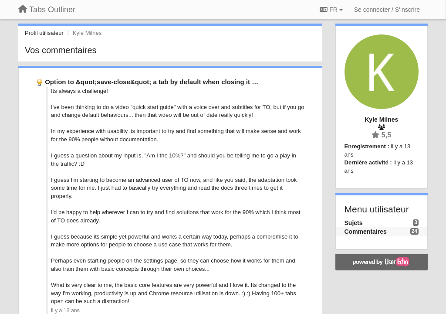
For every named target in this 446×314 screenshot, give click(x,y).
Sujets (354, 222)
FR (331, 9)
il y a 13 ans (65, 310)
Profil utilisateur (44, 33)
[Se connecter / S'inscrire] (387, 9)
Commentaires (366, 231)
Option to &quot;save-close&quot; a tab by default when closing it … (151, 81)
